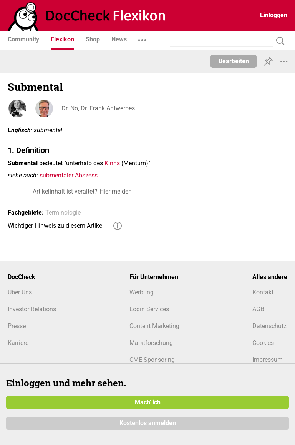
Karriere (18, 342)
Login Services (149, 309)
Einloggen (273, 15)
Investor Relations (32, 309)
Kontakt (262, 292)
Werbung (141, 292)
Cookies (263, 342)
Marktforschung (151, 342)
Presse (17, 326)
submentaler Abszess (69, 175)
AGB (258, 309)
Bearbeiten (234, 61)
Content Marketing (154, 326)
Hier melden (115, 191)
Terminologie (63, 212)
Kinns (112, 163)
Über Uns (20, 292)
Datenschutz (269, 326)
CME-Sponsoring (152, 359)
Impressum (267, 359)
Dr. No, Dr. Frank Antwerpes (98, 108)
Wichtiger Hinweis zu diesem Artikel (56, 225)
